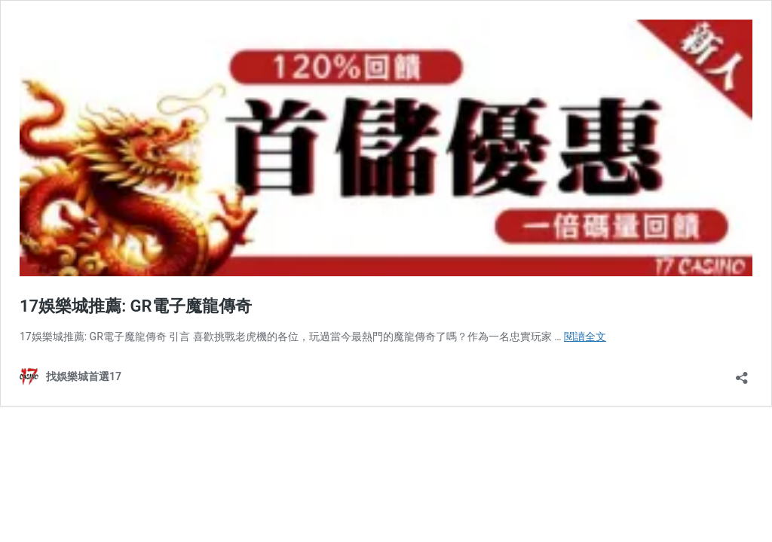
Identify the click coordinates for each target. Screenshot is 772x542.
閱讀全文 (585, 336)
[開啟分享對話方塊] (741, 373)
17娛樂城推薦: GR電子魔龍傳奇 (136, 306)
